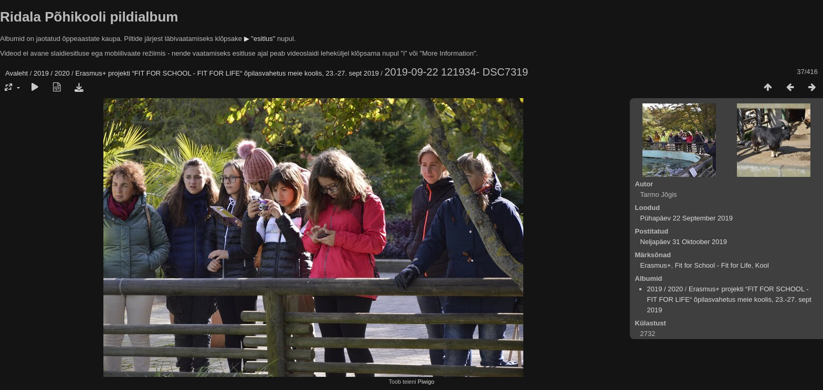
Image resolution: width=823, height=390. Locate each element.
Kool (762, 265)
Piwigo (426, 381)
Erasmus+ (655, 265)
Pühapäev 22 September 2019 (686, 218)
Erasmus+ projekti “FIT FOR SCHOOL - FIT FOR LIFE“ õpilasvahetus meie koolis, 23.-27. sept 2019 (227, 73)
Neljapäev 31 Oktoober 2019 (683, 242)
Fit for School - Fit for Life (713, 265)
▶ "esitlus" (260, 39)
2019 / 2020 (52, 73)
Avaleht (16, 73)
